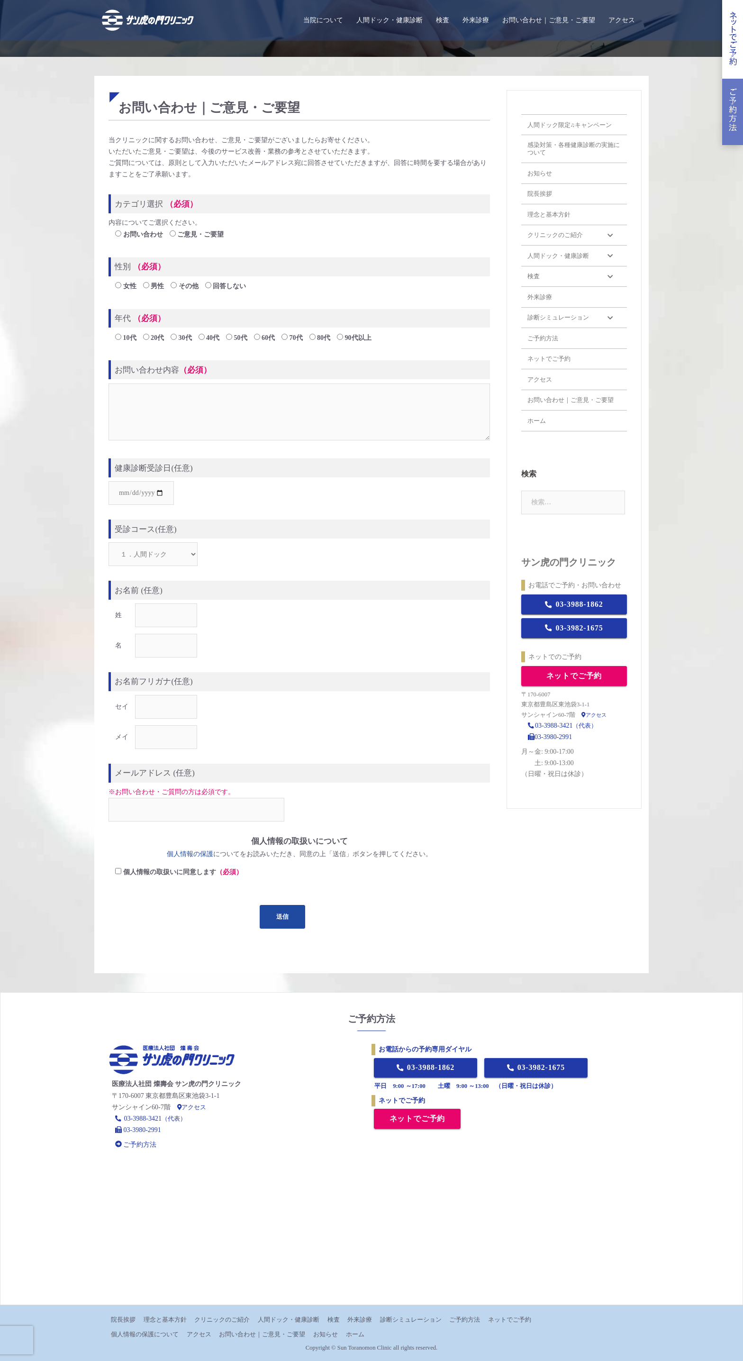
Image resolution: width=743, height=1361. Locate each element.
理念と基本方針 (165, 1319)
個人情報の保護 (190, 854)
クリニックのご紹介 (222, 1319)
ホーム (355, 1334)
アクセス (621, 20)
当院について (323, 20)
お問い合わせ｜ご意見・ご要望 (548, 20)
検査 (442, 20)
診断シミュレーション (411, 1319)
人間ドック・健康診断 (389, 20)
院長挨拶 (123, 1319)
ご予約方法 (464, 1319)
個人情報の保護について (145, 1334)
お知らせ (325, 1334)
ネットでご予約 (574, 676)
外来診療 (475, 20)
